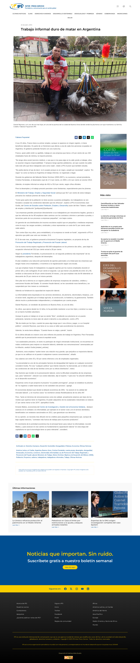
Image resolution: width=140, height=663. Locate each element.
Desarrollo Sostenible (62, 13)
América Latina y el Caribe (25, 450)
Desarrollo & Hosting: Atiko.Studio (70, 653)
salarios (34, 457)
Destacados (20, 453)
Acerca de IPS (22, 603)
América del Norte (100, 610)
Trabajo (66, 457)
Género (99, 13)
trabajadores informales (55, 457)
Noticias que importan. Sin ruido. (70, 554)
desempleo (79, 450)
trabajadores (42, 457)
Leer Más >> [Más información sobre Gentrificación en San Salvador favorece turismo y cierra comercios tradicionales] (105, 209)
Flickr (57, 618)
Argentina (38, 450)
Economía (75, 446)
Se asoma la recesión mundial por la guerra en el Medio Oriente (112, 241)
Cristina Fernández (58, 450)
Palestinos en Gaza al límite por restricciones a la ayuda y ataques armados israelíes (67, 523)
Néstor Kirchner (58, 455)
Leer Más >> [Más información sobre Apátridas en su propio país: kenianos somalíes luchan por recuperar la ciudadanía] (105, 232)
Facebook (58, 614)
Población (19, 457)
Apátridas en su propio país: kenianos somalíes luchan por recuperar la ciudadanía (112, 228)
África (95, 603)
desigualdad (88, 450)
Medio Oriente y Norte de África (105, 621)
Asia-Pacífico (98, 614)
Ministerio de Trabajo (45, 455)
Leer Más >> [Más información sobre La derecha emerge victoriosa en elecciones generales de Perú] (105, 220)
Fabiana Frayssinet (22, 137)
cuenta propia (70, 450)
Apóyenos (20, 614)
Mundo (95, 625)
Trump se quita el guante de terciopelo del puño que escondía (112, 253)
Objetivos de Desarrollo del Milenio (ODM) (78, 455)
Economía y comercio (32, 453)
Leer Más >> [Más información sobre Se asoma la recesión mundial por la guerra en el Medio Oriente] (105, 245)
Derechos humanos (43, 13)
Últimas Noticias (19, 13)
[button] (130, 6)
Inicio (57, 607)
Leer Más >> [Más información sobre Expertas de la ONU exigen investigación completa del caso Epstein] (94, 527)
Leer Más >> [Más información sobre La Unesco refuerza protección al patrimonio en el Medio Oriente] (16, 525)
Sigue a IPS (59, 603)
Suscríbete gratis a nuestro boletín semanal (70, 560)
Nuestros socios (23, 607)
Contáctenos (21, 610)
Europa (95, 618)
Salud (70, 17)
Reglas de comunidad (63, 621)
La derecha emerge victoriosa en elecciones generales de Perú (113, 217)
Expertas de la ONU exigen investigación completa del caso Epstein (105, 523)
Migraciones (122, 13)
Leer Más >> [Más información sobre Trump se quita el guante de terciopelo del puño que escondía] (105, 257)
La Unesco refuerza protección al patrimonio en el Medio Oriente (27, 522)
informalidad (54, 453)
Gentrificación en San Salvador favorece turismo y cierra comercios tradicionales (112, 205)
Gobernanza (110, 13)
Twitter (57, 610)
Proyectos (27, 457)
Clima (30, 13)
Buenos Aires (46, 450)
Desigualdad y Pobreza (84, 13)
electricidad (45, 453)
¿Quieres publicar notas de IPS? (29, 618)
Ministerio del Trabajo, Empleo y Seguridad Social (36, 193)
